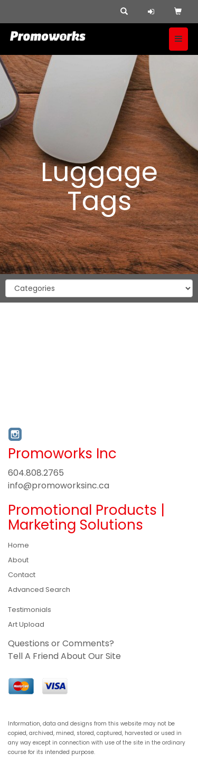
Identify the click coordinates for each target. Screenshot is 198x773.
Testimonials (29, 610)
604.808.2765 (36, 473)
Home (18, 545)
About (18, 560)
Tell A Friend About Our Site (64, 656)
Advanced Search (39, 590)
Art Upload (26, 624)
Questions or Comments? (61, 643)
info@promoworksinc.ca (58, 485)
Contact (21, 575)
